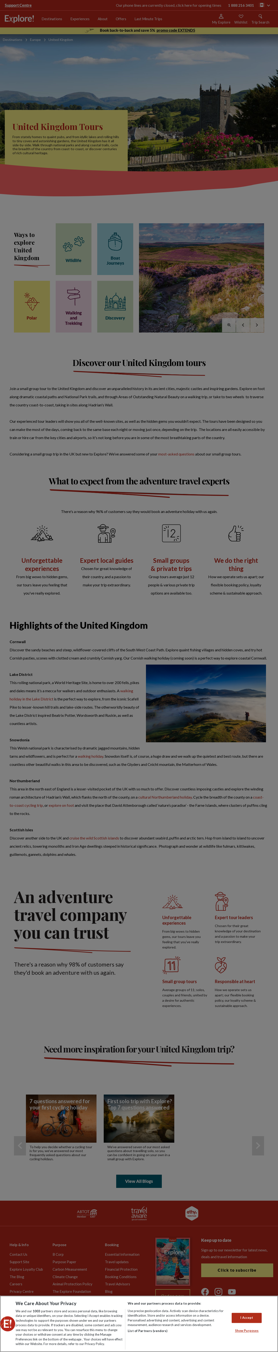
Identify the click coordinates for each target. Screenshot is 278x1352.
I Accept (246, 1318)
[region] (139, 1324)
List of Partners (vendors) (147, 1331)
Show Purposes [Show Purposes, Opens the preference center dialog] (247, 1331)
